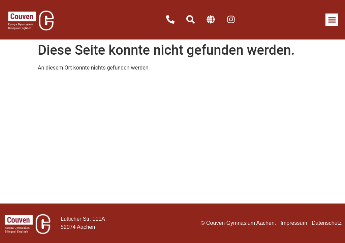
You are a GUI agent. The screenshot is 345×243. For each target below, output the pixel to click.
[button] (331, 20)
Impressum (294, 223)
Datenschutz (327, 223)
